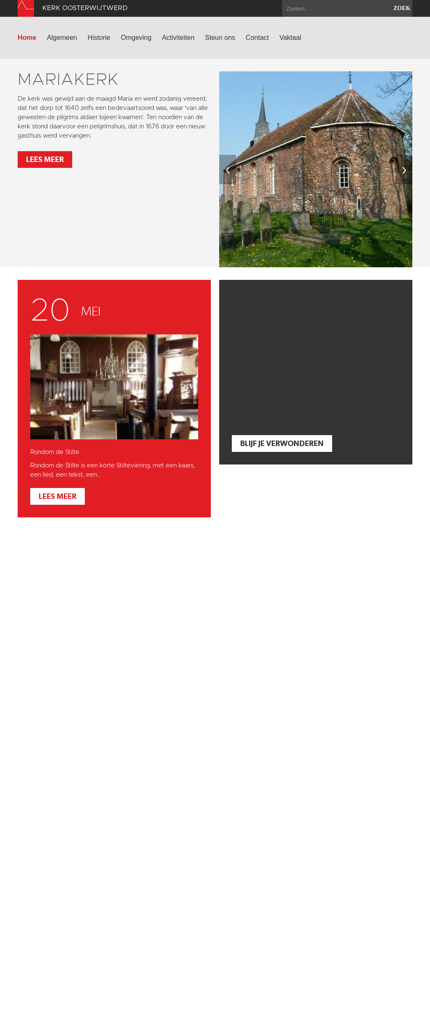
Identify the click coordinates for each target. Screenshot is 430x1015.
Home (27, 37)
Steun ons (220, 37)
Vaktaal (290, 37)
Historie (99, 37)
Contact (257, 37)
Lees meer (45, 159)
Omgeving (136, 37)
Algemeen (62, 37)
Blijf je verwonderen (282, 443)
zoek (401, 8)
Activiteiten (178, 37)
